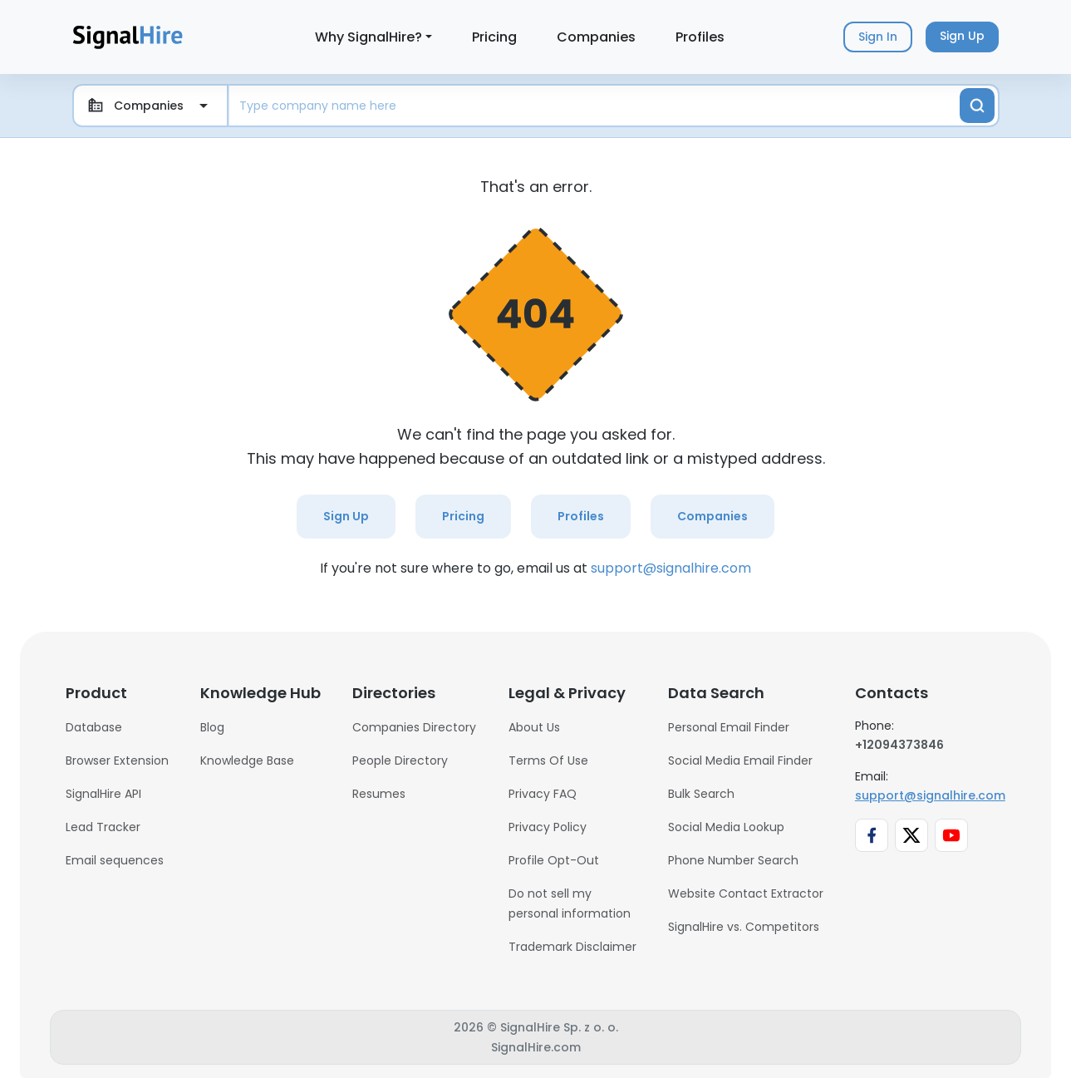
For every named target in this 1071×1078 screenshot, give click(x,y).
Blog (212, 727)
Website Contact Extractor (745, 893)
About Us (534, 727)
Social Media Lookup (726, 827)
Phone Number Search (733, 860)
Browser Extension (117, 760)
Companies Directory (414, 727)
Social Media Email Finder (740, 760)
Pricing (494, 37)
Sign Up (346, 516)
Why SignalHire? (368, 37)
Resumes (378, 793)
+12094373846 (899, 744)
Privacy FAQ (542, 793)
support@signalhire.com (671, 568)
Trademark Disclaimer (572, 946)
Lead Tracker (103, 827)
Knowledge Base (247, 760)
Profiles (700, 37)
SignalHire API (103, 793)
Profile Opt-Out (553, 860)
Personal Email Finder (728, 727)
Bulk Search (701, 793)
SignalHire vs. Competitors (743, 926)
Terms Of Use (548, 760)
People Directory (400, 760)
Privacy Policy (547, 827)
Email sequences (115, 860)
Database (94, 727)
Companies (596, 37)
